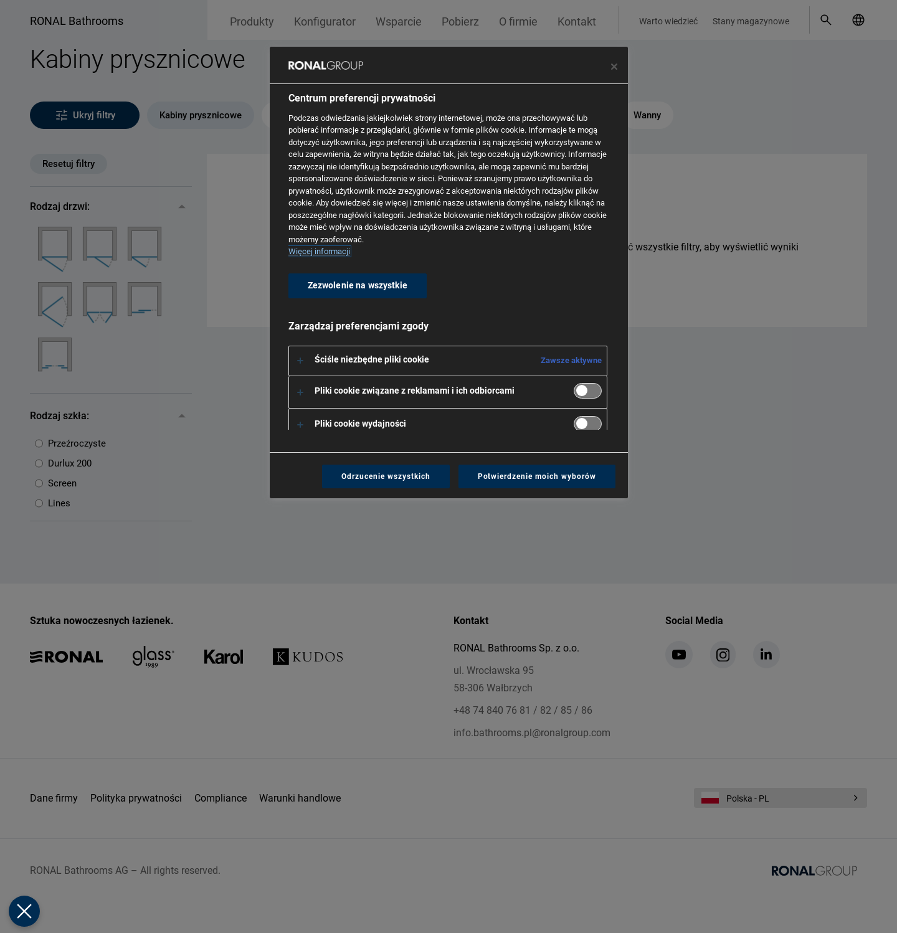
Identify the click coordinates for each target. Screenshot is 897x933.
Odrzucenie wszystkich (385, 476)
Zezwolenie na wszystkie (357, 285)
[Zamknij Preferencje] (24, 911)
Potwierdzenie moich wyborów (537, 476)
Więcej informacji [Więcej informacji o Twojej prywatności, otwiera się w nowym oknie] (319, 251)
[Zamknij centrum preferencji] (614, 66)
